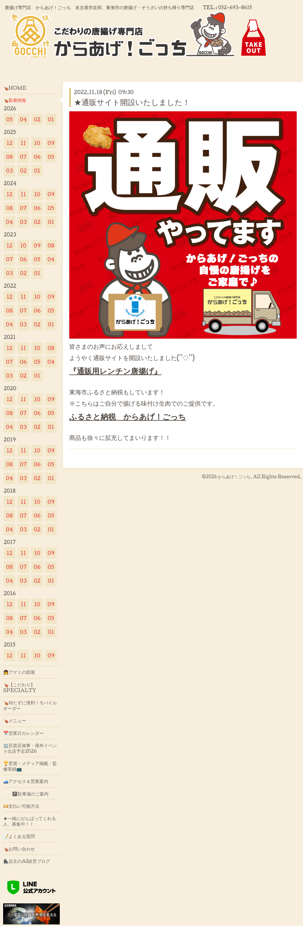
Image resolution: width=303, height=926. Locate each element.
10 (37, 143)
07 (23, 156)
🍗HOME (14, 88)
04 (23, 119)
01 (51, 119)
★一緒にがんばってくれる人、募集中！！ (29, 821)
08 (9, 156)
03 (9, 170)
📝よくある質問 (19, 836)
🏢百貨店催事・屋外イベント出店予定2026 (30, 748)
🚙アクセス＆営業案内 (25, 781)
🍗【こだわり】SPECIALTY (19, 687)
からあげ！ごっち (234, 476)
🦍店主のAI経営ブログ (26, 861)
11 (23, 143)
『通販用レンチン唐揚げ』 (115, 371)
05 (9, 119)
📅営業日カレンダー (23, 733)
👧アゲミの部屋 (19, 672)
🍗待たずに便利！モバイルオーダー (30, 705)
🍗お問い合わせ (19, 848)
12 (10, 143)
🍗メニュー (14, 720)
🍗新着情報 (14, 100)
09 (51, 143)
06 (37, 156)
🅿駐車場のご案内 (25, 793)
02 (37, 119)
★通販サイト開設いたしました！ (132, 102)
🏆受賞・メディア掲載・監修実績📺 (30, 766)
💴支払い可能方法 (21, 806)
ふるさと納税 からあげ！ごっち (127, 416)
